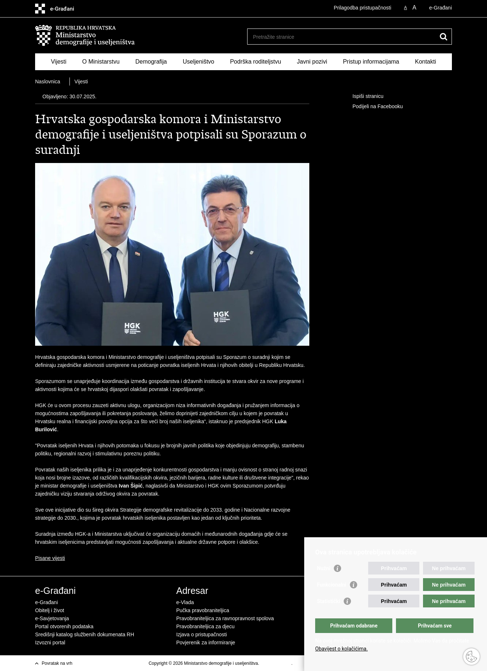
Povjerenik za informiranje (205, 642)
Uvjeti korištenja (275, 663)
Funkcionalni (331, 585)
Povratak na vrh (57, 663)
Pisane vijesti (50, 558)
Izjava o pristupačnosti (201, 634)
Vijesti (58, 61)
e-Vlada (185, 602)
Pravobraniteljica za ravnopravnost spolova (225, 618)
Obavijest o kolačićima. (341, 649)
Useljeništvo (198, 61)
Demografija (151, 61)
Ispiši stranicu (363, 96)
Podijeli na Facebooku (372, 106)
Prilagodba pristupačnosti (362, 8)
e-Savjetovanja (52, 618)
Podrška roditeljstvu (255, 61)
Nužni (323, 568)
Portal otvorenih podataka (64, 626)
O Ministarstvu (101, 61)
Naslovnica (47, 81)
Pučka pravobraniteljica (202, 610)
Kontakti (425, 61)
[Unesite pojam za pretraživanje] (341, 37)
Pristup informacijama (371, 61)
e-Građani (440, 8)
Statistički (328, 601)
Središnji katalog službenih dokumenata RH (84, 634)
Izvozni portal (50, 642)
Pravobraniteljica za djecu (205, 626)
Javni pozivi (312, 61)
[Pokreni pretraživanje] (443, 36)
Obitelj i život (49, 610)
